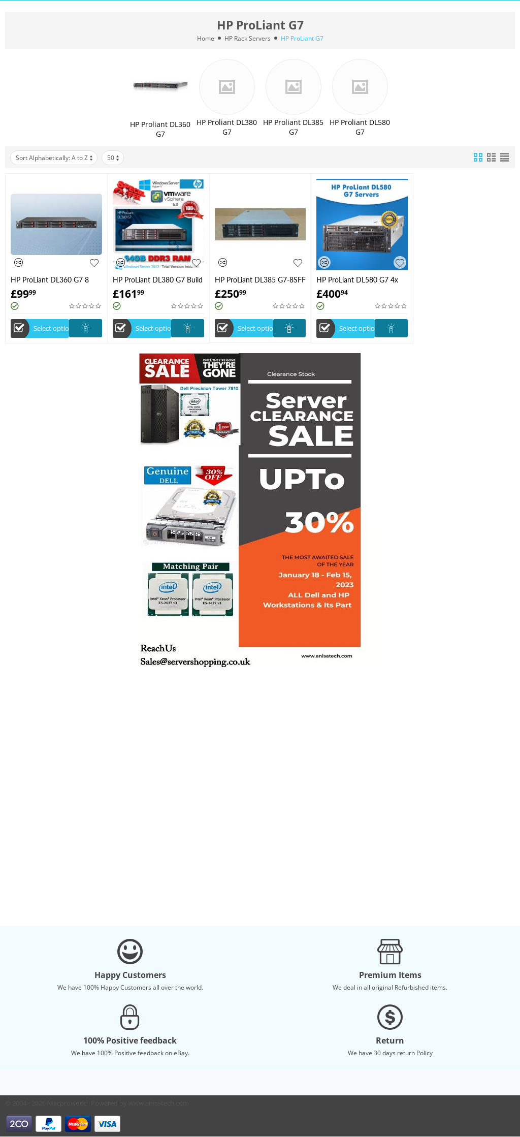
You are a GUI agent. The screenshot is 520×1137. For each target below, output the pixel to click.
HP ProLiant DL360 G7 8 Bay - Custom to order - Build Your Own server (50, 279)
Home (205, 38)
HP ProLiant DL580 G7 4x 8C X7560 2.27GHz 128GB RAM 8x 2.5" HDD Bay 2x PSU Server (358, 279)
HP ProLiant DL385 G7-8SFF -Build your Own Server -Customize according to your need (260, 279)
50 (113, 157)
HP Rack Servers (247, 38)
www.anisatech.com (158, 1103)
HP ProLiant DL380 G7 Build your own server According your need (158, 279)
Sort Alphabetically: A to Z (55, 157)
